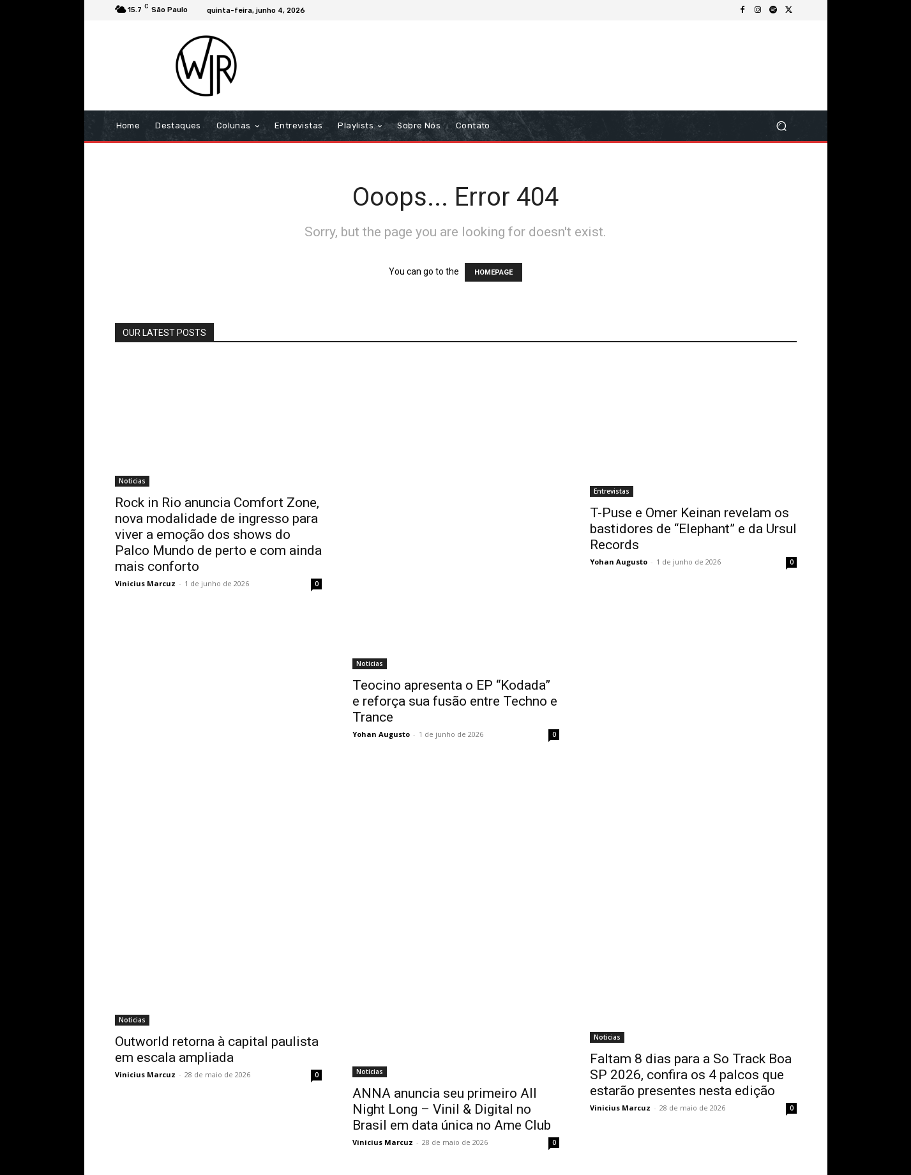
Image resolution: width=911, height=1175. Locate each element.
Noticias (132, 480)
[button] (782, 126)
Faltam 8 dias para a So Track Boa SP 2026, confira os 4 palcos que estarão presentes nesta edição (691, 1074)
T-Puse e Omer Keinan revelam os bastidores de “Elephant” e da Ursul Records (693, 528)
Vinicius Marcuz (145, 583)
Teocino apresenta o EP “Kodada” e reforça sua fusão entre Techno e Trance (454, 701)
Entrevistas (611, 491)
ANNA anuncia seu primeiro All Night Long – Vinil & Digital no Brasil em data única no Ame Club (451, 1109)
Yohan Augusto (381, 734)
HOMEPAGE (493, 272)
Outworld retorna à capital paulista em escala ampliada (217, 1049)
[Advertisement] (562, 65)
